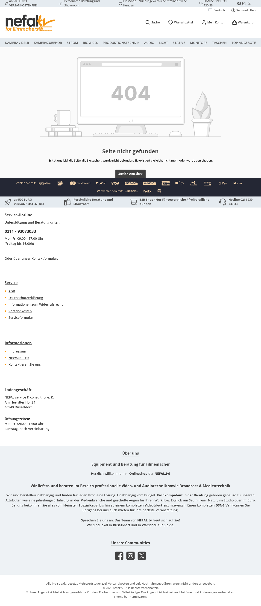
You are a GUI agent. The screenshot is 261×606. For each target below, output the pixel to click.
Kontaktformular (44, 258)
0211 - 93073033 (20, 231)
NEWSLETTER (19, 358)
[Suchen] (152, 22)
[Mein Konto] (212, 22)
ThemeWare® (137, 597)
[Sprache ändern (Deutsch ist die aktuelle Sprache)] (218, 10)
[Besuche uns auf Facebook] (239, 3)
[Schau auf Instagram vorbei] (244, 3)
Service (11, 282)
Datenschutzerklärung (26, 298)
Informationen (18, 342)
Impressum (17, 351)
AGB (12, 291)
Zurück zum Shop (130, 174)
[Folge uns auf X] (249, 3)
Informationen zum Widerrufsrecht (36, 304)
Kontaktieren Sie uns (25, 364)
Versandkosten (20, 311)
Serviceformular (21, 317)
